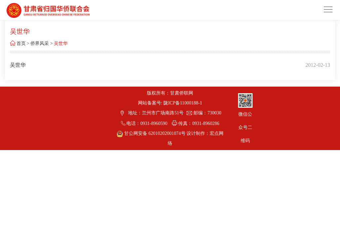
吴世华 (61, 43)
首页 (21, 43)
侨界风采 (39, 43)
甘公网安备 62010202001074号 (152, 133)
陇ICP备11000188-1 (182, 102)
